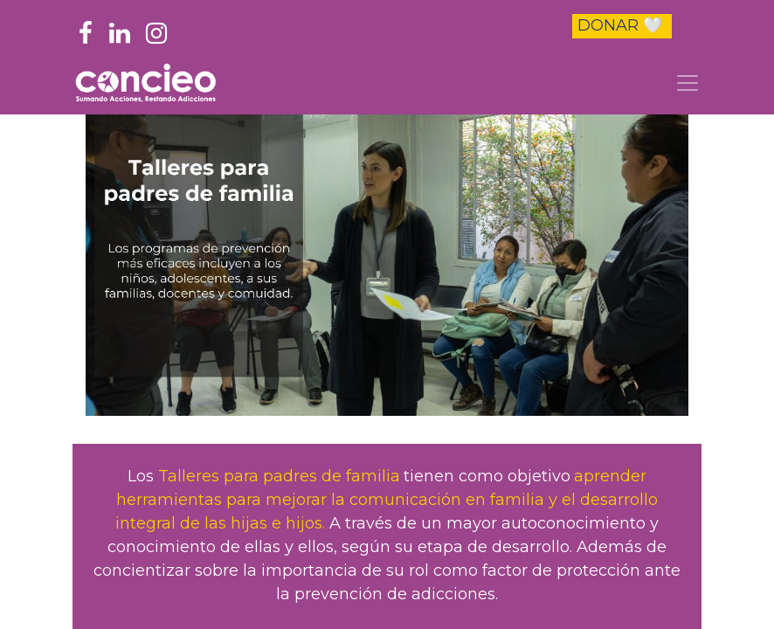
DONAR (619, 25)
